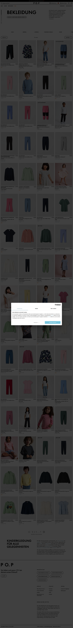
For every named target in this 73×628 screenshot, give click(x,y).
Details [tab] (36, 308)
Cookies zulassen (52, 322)
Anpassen (36, 322)
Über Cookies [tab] (53, 308)
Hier (52, 315)
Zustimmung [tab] (19, 308)
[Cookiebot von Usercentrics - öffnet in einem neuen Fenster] (56, 305)
